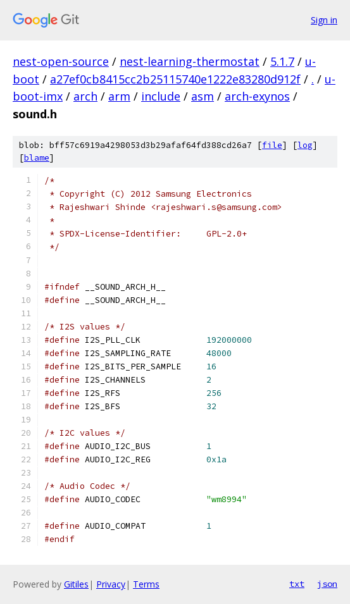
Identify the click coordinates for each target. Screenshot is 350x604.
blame (36, 157)
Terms (146, 584)
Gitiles (76, 584)
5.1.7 (282, 61)
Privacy (110, 584)
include (160, 96)
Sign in (324, 20)
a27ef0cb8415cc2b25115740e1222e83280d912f (175, 79)
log (305, 145)
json (327, 583)
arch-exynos (257, 96)
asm (202, 96)
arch (85, 96)
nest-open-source (61, 61)
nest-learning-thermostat (189, 61)
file (272, 145)
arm (119, 96)
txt (296, 583)
